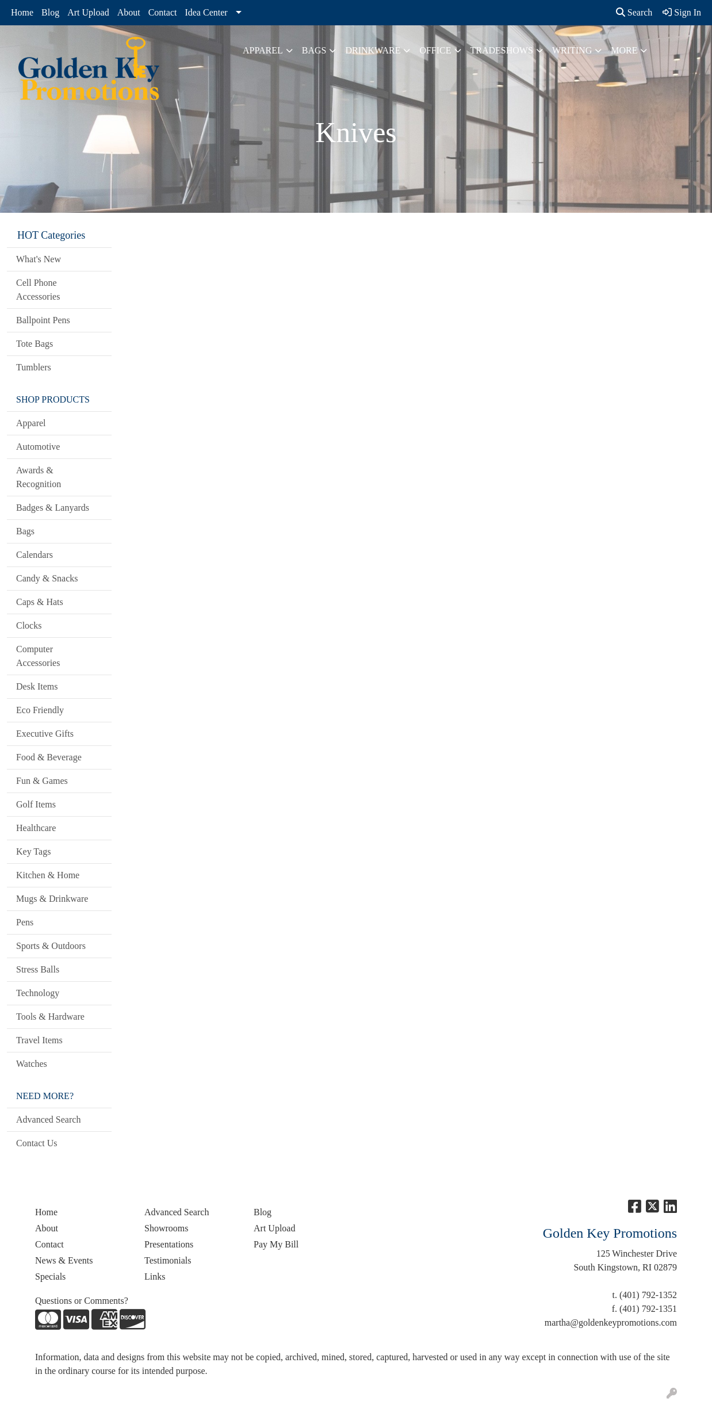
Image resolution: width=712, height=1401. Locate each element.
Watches (31, 1064)
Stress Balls (37, 969)
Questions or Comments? (81, 1301)
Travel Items (39, 1040)
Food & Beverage (49, 757)
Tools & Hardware (50, 1016)
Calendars (34, 555)
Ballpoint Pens (43, 320)
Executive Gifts (45, 733)
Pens (24, 922)
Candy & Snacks (47, 578)
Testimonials (168, 1260)
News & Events (64, 1260)
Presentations (168, 1244)
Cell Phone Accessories (38, 289)
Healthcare (36, 828)
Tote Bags (34, 344)
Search (634, 12)
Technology (37, 993)
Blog (50, 12)
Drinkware (372, 50)
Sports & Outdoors (51, 946)
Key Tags (33, 851)
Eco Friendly (40, 710)
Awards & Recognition (38, 477)
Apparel (263, 50)
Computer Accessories (38, 656)
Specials (50, 1276)
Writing (572, 50)
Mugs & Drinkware (52, 899)
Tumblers (33, 367)
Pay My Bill (276, 1244)
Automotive (38, 446)
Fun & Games (42, 781)
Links (154, 1276)
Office (435, 50)
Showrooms (166, 1228)
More (624, 50)
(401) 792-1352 (648, 1295)
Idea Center (206, 12)
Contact (162, 12)
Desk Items (37, 686)
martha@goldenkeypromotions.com (611, 1322)
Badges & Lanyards (52, 507)
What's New (38, 259)
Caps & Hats (39, 602)
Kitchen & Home (47, 875)
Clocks (28, 625)
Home (22, 12)
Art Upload (88, 12)
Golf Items (36, 804)
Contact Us (37, 1143)
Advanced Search (48, 1119)
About (128, 12)
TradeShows (501, 50)
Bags (314, 50)
